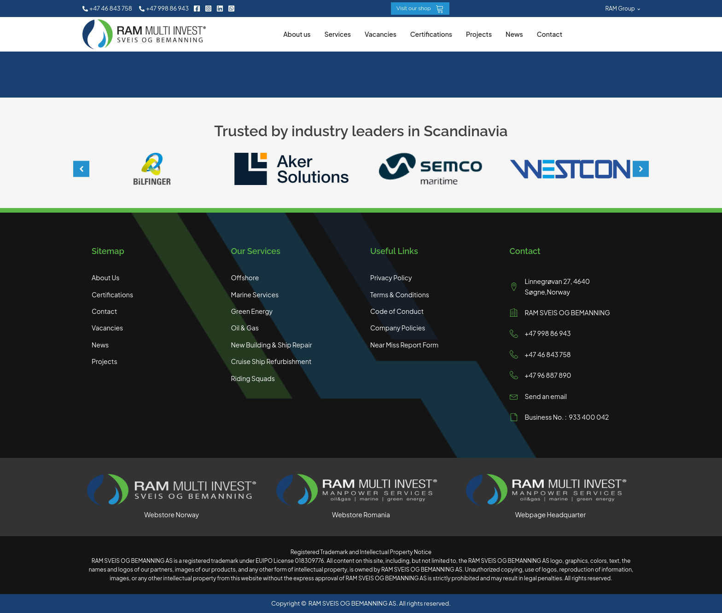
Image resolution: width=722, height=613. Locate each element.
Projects (479, 34)
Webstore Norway (171, 514)
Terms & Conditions (399, 294)
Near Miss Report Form (404, 345)
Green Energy (252, 311)
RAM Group (620, 8)
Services (337, 34)
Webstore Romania (361, 514)
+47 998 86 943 (548, 333)
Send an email (546, 396)
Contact (550, 34)
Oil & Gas (245, 328)
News (514, 34)
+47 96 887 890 (548, 375)
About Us (105, 277)
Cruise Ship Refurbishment (271, 361)
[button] (107, 8)
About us (296, 34)
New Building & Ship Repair (271, 345)
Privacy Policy (391, 277)
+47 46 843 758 (548, 354)
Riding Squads (253, 378)
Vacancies (380, 34)
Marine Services (255, 294)
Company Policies (397, 328)
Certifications (431, 34)
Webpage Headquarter (550, 514)
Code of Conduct (397, 311)
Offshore (245, 277)
